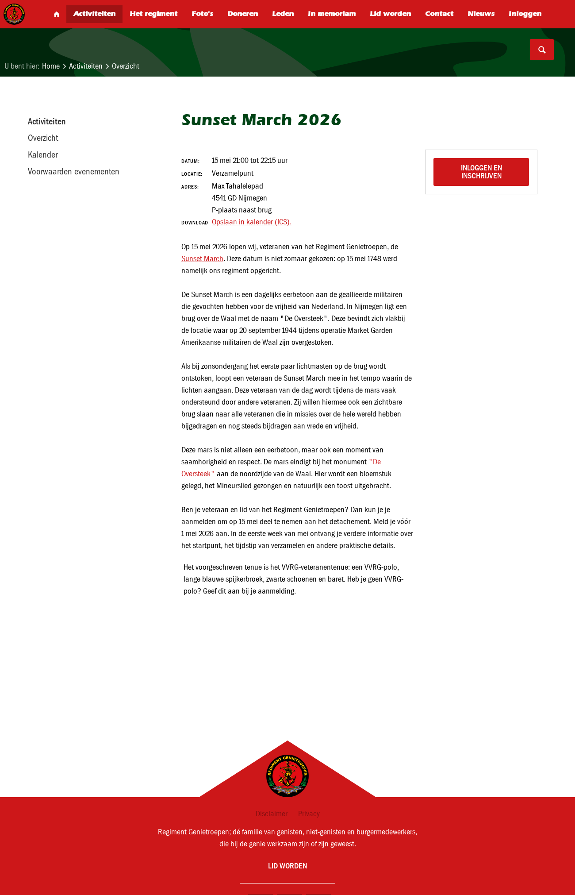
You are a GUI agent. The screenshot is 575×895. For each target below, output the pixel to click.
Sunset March (202, 258)
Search (542, 49)
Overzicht (125, 66)
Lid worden (287, 865)
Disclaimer (272, 813)
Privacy (309, 813)
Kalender (43, 154)
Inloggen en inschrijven (482, 171)
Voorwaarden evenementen (73, 171)
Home (51, 66)
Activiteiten (86, 66)
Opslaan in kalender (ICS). (251, 222)
